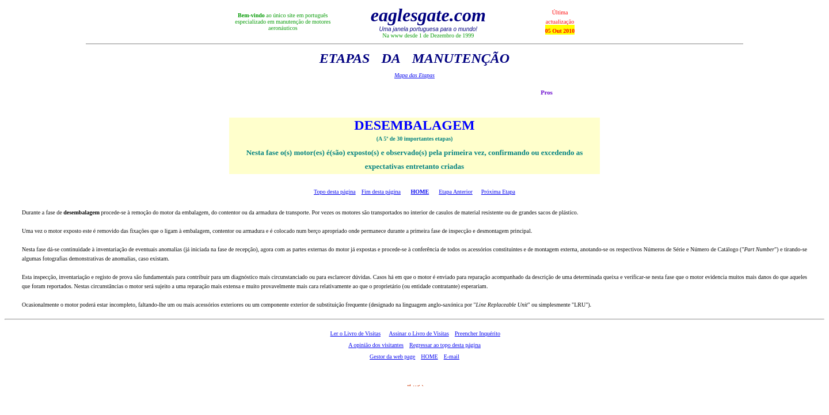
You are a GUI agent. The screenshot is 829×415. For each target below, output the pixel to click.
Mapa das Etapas (414, 75)
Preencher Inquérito (477, 333)
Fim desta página (381, 191)
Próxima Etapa (498, 191)
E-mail (451, 356)
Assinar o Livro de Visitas (419, 333)
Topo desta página (335, 191)
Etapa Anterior (456, 191)
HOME (420, 191)
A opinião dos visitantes (376, 345)
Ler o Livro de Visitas (355, 333)
